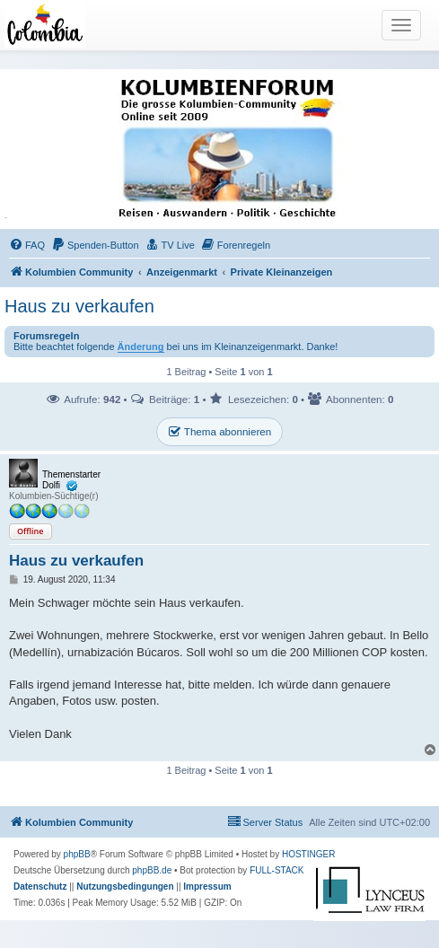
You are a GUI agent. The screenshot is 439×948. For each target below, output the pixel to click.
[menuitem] (27, 245)
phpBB (77, 854)
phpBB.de (151, 870)
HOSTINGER (308, 854)
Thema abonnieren (219, 432)
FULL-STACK (276, 870)
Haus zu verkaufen (79, 306)
